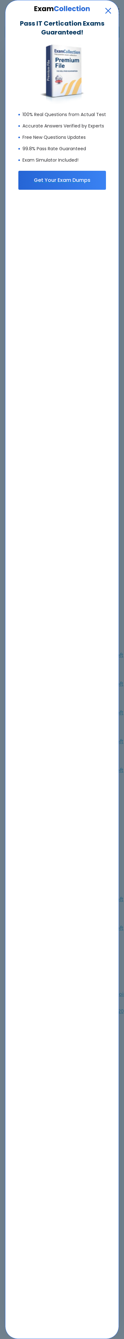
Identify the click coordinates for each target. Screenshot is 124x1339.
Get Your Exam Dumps (62, 180)
